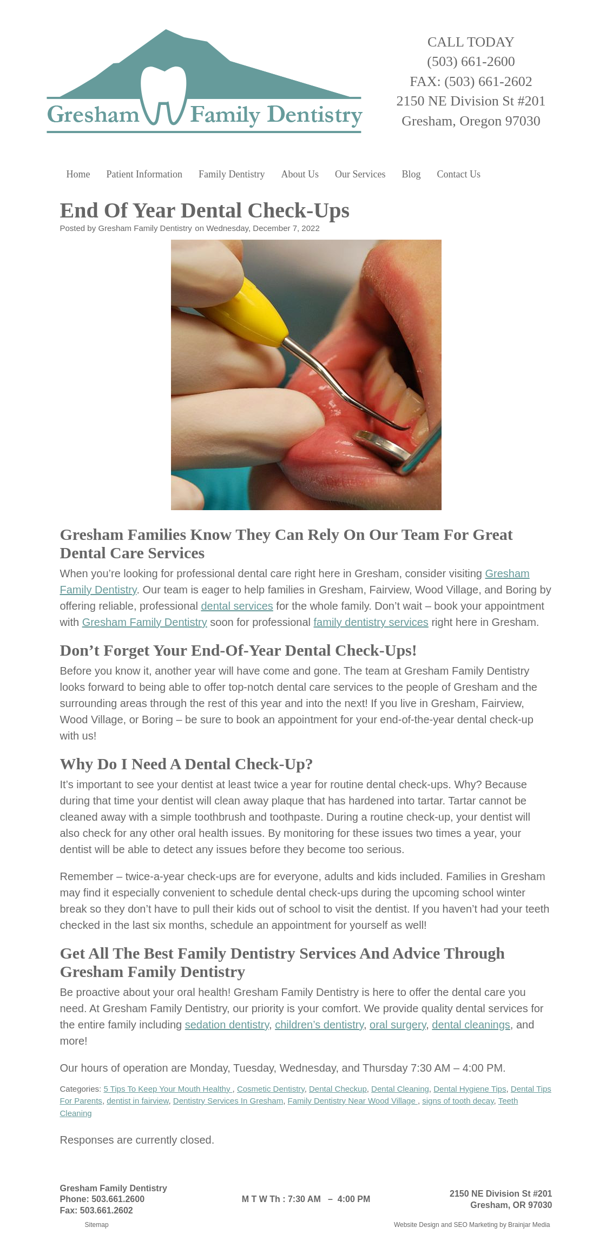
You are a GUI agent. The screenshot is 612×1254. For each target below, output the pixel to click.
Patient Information (144, 174)
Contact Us (459, 174)
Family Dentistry (232, 174)
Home (78, 174)
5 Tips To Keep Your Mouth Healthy (167, 1088)
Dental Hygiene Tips (469, 1088)
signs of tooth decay (457, 1100)
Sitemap (97, 1225)
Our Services (360, 174)
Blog (411, 174)
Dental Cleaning (400, 1088)
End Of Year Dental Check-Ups (208, 210)
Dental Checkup (338, 1088)
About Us (300, 174)
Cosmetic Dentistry (271, 1088)
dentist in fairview (137, 1100)
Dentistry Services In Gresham (228, 1100)
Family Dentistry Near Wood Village (353, 1100)
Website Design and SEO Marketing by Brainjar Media (472, 1225)
